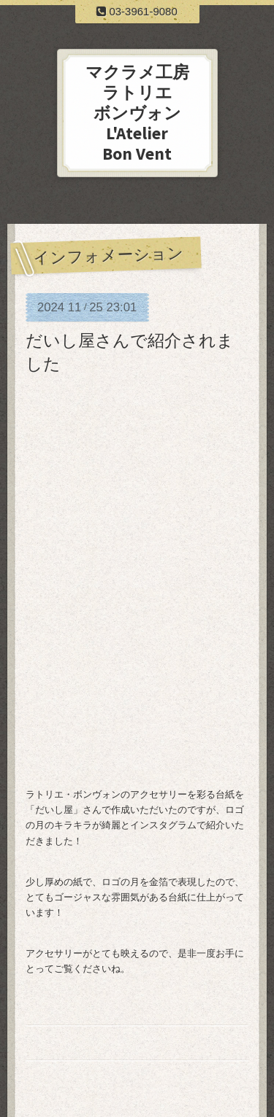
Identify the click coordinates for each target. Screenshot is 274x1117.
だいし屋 (54, 809)
